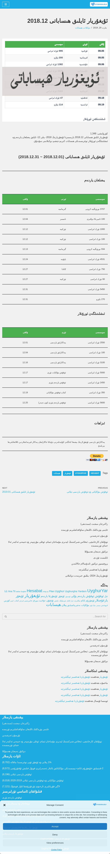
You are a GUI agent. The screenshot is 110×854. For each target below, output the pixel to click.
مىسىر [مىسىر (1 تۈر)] (98, 607)
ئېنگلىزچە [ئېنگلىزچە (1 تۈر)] (77, 603)
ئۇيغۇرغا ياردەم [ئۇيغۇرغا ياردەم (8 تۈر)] (49, 597)
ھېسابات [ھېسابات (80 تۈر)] (53, 606)
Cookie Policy (56, 850)
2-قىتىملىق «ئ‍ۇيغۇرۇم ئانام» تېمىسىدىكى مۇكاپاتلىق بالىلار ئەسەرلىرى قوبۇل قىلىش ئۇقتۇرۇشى (56, 770)
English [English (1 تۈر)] (23, 593)
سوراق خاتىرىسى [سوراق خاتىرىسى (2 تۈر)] (31, 603)
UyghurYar (80, 475)
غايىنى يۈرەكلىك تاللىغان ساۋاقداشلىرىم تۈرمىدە (84, 531)
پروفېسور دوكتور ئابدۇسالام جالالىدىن (89, 565)
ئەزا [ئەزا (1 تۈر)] (72, 603)
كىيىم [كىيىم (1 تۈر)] (12, 603)
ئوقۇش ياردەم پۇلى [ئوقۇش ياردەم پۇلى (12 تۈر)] (82, 597)
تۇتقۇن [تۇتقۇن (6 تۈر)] (50, 602)
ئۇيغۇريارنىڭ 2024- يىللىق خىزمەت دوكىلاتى (86, 577)
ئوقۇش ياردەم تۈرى (12, 800)
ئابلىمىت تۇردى (100, 559)
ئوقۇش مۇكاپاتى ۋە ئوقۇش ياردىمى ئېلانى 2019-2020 (36, 783)
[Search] (58, 618)
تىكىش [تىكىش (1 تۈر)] (56, 603)
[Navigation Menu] (5, 4)
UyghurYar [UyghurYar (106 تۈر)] (97, 592)
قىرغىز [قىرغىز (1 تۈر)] (21, 603)
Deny (55, 834)
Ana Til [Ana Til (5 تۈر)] (11, 593)
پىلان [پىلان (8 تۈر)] (64, 607)
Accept (55, 826)
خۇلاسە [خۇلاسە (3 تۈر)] (42, 602)
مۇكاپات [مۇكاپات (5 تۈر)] (85, 607)
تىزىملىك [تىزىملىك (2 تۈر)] (62, 603)
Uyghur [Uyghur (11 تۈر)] (59, 593)
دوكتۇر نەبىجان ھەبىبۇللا (96, 553)
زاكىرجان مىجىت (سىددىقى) (94, 525)
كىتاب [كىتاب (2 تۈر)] (16, 603)
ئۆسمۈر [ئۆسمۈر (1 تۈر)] (67, 598)
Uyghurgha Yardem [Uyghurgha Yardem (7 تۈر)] (76, 593)
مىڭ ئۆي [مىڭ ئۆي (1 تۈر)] (93, 607)
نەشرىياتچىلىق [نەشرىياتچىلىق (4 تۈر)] (73, 607)
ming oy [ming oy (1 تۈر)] (45, 593)
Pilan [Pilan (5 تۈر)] (51, 593)
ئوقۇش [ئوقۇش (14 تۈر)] (99, 597)
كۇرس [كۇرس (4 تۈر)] (7, 602)
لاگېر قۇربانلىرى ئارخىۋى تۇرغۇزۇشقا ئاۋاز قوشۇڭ (35, 789)
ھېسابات (78, 27)
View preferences (55, 843)
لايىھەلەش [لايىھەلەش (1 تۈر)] (104, 607)
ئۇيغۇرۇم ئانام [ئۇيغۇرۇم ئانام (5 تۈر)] (87, 602)
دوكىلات (86, 27)
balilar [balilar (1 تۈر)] (18, 593)
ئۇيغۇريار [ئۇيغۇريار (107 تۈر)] (32, 597)
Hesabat (95, 475)
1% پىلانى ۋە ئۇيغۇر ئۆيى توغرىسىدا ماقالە (30, 765)
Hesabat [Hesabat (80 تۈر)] (34, 592)
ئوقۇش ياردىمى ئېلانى (21, 777)
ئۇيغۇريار (67, 475)
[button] (4, 805)
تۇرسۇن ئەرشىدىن (99, 537)
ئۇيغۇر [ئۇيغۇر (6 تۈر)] (61, 598)
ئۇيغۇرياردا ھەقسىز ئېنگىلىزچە (93, 571)
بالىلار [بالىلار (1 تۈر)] (68, 603)
